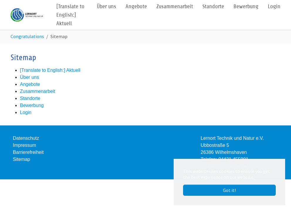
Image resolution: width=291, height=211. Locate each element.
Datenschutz (26, 138)
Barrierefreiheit (28, 152)
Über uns (29, 77)
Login (25, 112)
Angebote (30, 84)
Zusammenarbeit (37, 91)
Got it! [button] (229, 190)
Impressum (24, 145)
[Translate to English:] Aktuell (50, 70)
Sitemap (21, 159)
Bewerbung (32, 105)
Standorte (30, 98)
